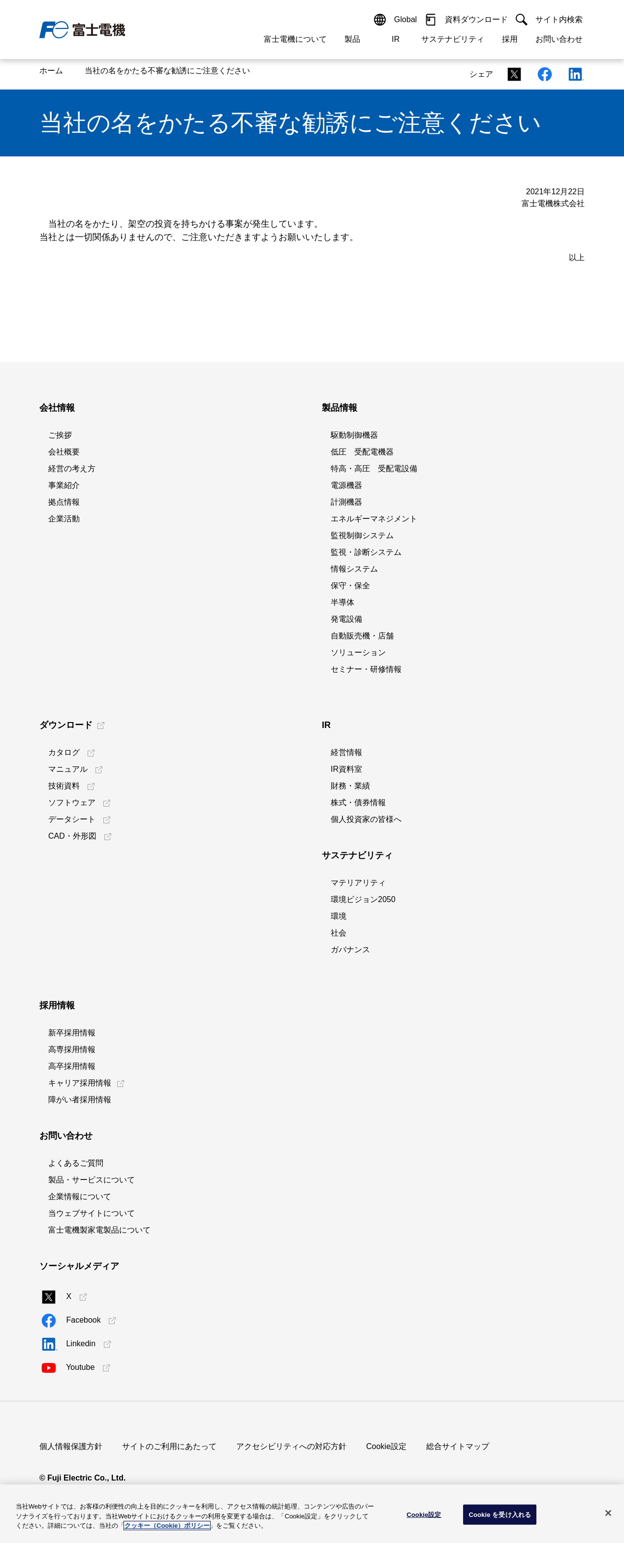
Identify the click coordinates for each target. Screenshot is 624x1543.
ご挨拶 (60, 435)
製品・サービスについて (91, 1180)
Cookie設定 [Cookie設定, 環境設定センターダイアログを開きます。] (423, 1514)
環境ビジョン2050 (363, 899)
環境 (338, 916)
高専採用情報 (71, 1049)
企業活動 (64, 518)
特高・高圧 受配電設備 (374, 468)
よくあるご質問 (75, 1163)
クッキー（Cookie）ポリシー (167, 1525)
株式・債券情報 (358, 802)
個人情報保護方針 (70, 1446)
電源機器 (346, 485)
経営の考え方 (71, 468)
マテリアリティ (358, 882)
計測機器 (346, 502)
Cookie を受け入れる (499, 1514)
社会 (338, 933)
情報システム (354, 569)
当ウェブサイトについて (91, 1213)
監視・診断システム (366, 552)
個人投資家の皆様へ (366, 819)
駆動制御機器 (354, 435)
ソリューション (358, 652)
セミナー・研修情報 (366, 669)
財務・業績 (350, 786)
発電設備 (346, 619)
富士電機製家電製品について (99, 1230)
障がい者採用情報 (79, 1099)
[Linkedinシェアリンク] (572, 74)
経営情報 (346, 752)
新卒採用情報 (71, 1033)
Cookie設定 (386, 1446)
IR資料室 (346, 769)
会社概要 (64, 452)
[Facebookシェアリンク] (542, 74)
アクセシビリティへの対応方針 (291, 1446)
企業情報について (79, 1196)
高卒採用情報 (71, 1066)
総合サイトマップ (457, 1446)
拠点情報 (64, 502)
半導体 (342, 602)
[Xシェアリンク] (511, 74)
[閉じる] (608, 1513)
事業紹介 (64, 485)
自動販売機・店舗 (362, 636)
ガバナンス (350, 949)
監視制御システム (362, 535)
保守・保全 (350, 585)
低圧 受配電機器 (362, 452)
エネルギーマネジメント (374, 518)
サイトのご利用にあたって (169, 1446)
